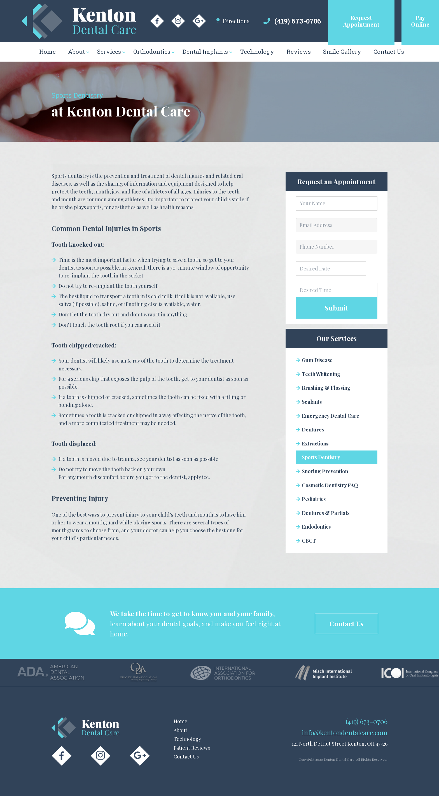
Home (180, 721)
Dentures (313, 429)
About (180, 730)
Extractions (315, 443)
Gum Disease (317, 360)
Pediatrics (314, 499)
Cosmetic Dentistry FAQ (330, 485)
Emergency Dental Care (330, 415)
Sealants (312, 401)
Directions (236, 21)
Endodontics (316, 526)
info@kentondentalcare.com (344, 732)
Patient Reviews (192, 747)
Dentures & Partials (325, 513)
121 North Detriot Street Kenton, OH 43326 (339, 743)
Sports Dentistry (321, 457)
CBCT (309, 540)
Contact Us (186, 756)
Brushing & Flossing (326, 387)
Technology (187, 739)
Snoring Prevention (325, 471)
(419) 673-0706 (297, 21)
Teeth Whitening (321, 374)
